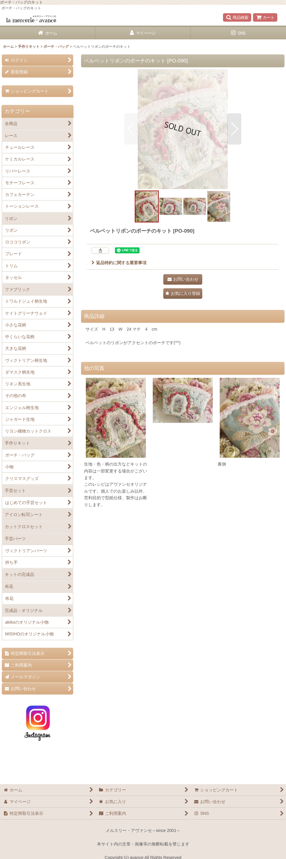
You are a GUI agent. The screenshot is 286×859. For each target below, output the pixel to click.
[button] (237, 17)
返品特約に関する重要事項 (119, 262)
